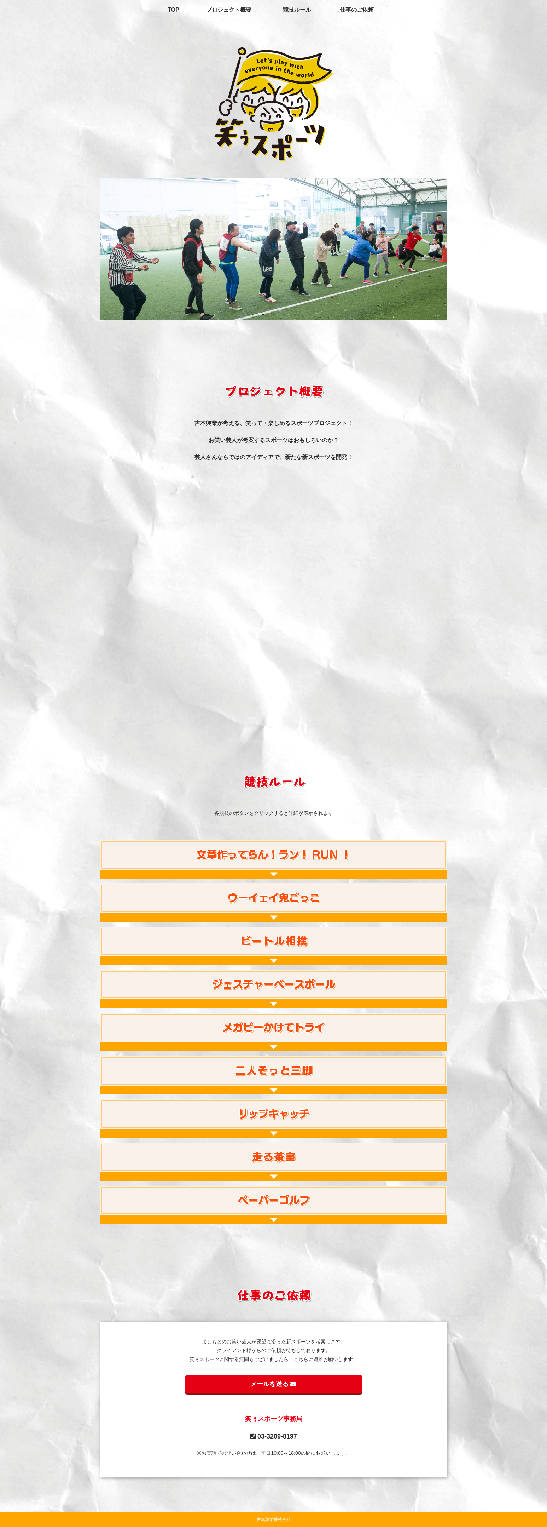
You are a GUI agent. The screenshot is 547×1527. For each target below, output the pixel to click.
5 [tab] (294, 314)
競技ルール (297, 10)
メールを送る (273, 1384)
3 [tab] (273, 314)
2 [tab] (263, 314)
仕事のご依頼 (357, 10)
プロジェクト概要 (228, 10)
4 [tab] (284, 314)
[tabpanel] (273, 249)
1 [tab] (252, 314)
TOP (173, 10)
